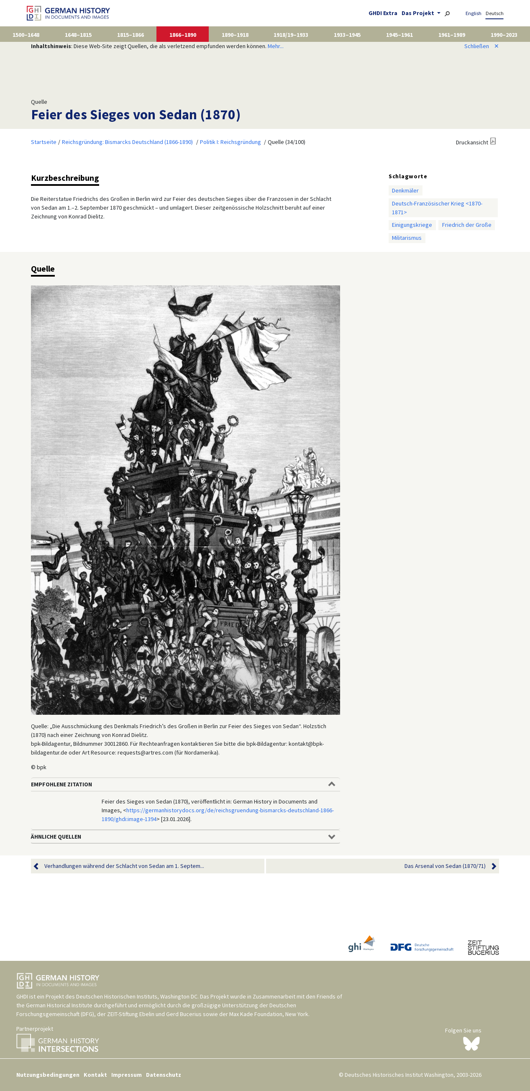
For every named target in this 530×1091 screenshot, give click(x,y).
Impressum (126, 1074)
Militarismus (407, 237)
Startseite (43, 142)
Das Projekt (418, 13)
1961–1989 (451, 35)
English (473, 13)
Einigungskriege (412, 224)
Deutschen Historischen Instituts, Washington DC (136, 996)
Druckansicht (472, 142)
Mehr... (276, 46)
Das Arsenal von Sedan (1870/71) (445, 866)
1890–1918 (235, 35)
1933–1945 (347, 35)
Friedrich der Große (467, 224)
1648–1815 (78, 35)
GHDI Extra (383, 13)
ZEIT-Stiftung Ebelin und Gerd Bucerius (154, 1014)
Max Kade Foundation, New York (268, 1014)
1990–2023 (504, 35)
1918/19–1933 (291, 35)
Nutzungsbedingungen (47, 1074)
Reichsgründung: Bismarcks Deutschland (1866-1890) (127, 142)
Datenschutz (163, 1074)
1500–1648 (26, 35)
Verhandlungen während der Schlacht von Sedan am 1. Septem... (124, 866)
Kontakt (95, 1074)
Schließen (481, 46)
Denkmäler (405, 190)
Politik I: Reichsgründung (230, 142)
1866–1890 (182, 35)
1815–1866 (130, 35)
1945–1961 (399, 35)
